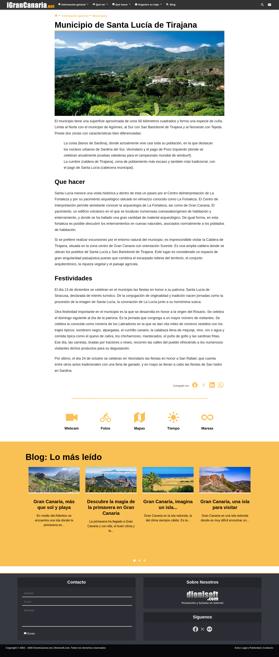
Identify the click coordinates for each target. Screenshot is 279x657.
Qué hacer (121, 4)
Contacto (268, 648)
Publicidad (255, 648)
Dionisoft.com (62, 648)
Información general (73, 4)
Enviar (29, 633)
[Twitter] (204, 387)
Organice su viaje (148, 4)
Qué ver (100, 4)
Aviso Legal (240, 648)
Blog (171, 4)
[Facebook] (195, 387)
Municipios (100, 15)
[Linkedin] (212, 387)
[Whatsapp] (221, 387)
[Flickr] (209, 631)
